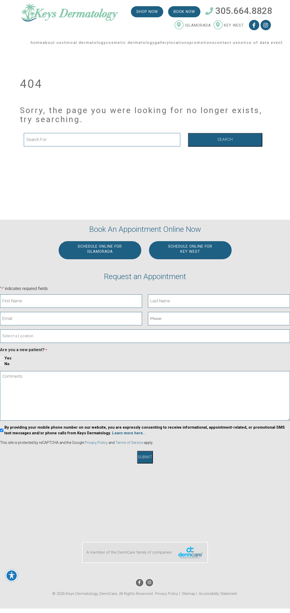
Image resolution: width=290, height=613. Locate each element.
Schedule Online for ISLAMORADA (99, 250)
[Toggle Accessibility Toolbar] (11, 575)
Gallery (162, 45)
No (7, 364)
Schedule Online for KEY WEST (190, 250)
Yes (7, 358)
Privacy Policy (96, 443)
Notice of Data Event (260, 45)
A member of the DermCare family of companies (145, 552)
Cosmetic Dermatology (130, 45)
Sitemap (186, 593)
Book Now (184, 13)
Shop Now (147, 13)
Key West (228, 27)
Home (37, 45)
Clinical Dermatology (84, 45)
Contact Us (226, 45)
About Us (52, 45)
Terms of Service (129, 443)
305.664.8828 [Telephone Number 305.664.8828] (238, 13)
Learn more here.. (128, 433)
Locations (179, 45)
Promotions (202, 45)
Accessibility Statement (218, 593)
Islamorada (192, 27)
